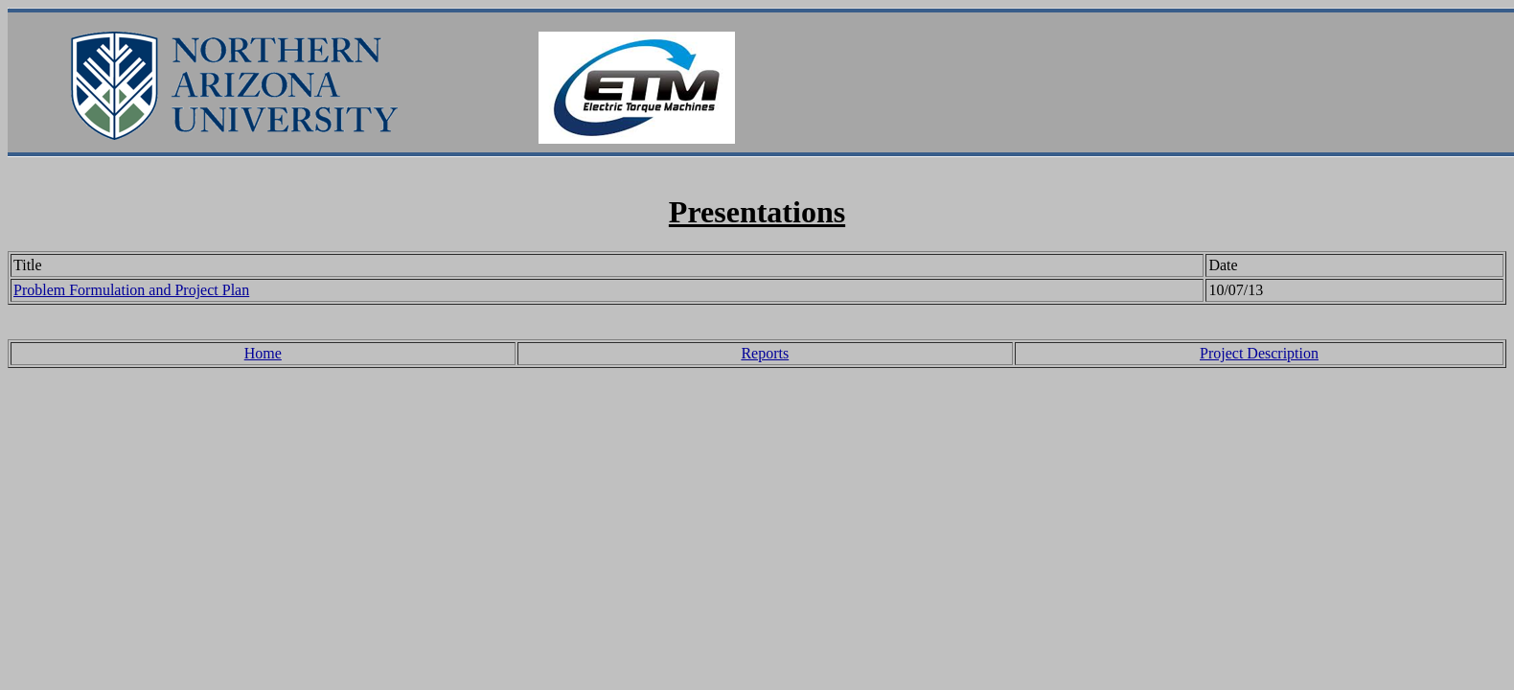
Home (263, 353)
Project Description (1259, 353)
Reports (765, 353)
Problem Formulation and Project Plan (131, 290)
